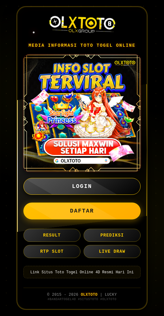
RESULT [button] (51, 235)
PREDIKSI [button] (112, 235)
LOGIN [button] (82, 186)
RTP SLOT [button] (52, 251)
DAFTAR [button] (82, 211)
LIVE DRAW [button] (112, 251)
